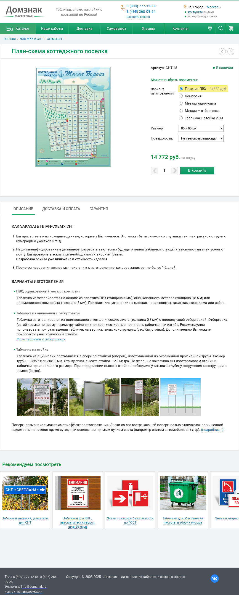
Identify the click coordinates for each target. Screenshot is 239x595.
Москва (212, 7)
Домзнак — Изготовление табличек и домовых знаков (144, 577)
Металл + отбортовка (202, 111)
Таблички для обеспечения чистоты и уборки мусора (183, 520)
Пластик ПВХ (205, 89)
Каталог (22, 28)
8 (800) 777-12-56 (141, 6)
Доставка (84, 28)
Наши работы (52, 28)
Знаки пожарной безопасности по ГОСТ (130, 520)
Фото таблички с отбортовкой (41, 339)
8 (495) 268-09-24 (141, 12)
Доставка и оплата (61, 209)
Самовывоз (116, 28)
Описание (23, 209)
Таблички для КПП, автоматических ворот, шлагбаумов (77, 522)
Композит (193, 96)
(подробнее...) (212, 430)
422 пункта (195, 12)
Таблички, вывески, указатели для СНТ (25, 520)
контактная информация (23, 591)
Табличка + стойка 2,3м (204, 118)
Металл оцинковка (200, 103)
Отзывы (148, 28)
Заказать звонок (138, 16)
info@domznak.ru (34, 586)
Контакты (181, 28)
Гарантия (99, 209)
